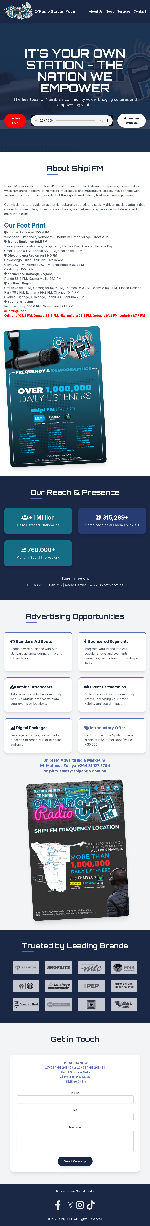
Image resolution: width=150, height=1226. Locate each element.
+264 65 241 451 (92, 1068)
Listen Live (15, 120)
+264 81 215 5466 (76, 1077)
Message (75, 1127)
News (110, 11)
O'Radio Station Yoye (55, 11)
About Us (96, 11)
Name (75, 1092)
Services (124, 11)
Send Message (75, 1161)
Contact (140, 11)
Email (75, 1110)
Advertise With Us (131, 120)
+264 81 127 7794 (93, 765)
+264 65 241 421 (61, 1068)
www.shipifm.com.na (106, 585)
